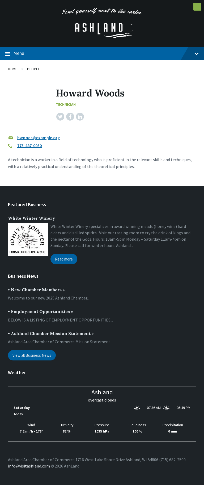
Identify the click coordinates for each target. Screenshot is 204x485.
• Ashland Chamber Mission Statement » (51, 333)
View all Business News (31, 355)
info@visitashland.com (29, 466)
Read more (64, 259)
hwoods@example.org (38, 137)
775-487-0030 (29, 145)
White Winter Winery (31, 218)
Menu (102, 53)
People (33, 69)
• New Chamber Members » (36, 289)
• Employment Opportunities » (40, 311)
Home (12, 69)
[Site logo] (102, 36)
